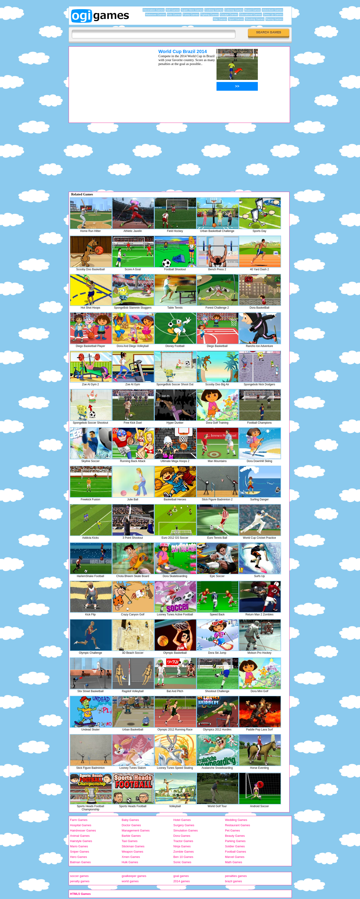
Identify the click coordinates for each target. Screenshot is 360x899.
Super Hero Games (192, 9)
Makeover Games (156, 14)
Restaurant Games (237, 825)
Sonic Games (182, 862)
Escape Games (228, 14)
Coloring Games (234, 9)
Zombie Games (183, 851)
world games (130, 881)
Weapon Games (132, 851)
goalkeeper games (134, 876)
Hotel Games (182, 820)
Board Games (252, 9)
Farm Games (78, 820)
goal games (181, 876)
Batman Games (80, 862)
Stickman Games (133, 846)
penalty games (80, 881)
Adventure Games (272, 9)
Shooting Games (254, 19)
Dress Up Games (273, 14)
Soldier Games (235, 846)
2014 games (181, 881)
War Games (220, 19)
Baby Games (130, 820)
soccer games (79, 876)
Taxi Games (130, 841)
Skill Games (173, 9)
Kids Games (174, 14)
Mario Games (79, 846)
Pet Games (232, 830)
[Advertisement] (107, 81)
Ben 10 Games (183, 857)
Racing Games (274, 19)
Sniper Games (79, 851)
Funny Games (191, 14)
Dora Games (181, 835)
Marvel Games (235, 857)
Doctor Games (131, 825)
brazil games (233, 881)
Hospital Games (80, 825)
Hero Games (78, 857)
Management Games (135, 830)
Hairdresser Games (83, 830)
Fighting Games (210, 14)
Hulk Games (130, 862)
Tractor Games (183, 841)
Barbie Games (131, 835)
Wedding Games (236, 820)
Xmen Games (131, 857)
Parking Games (235, 841)
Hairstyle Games (81, 841)
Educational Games (250, 14)
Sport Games (235, 19)
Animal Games (80, 835)
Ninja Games (182, 846)
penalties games (236, 876)
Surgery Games (183, 825)
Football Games (235, 851)
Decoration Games (153, 9)
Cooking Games (214, 9)
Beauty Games (235, 835)
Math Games (233, 862)
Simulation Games (185, 830)
